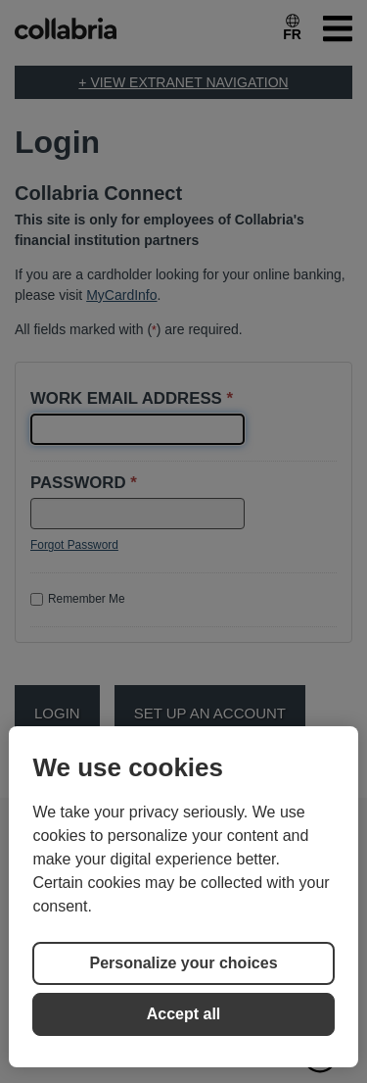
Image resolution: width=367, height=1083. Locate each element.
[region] (183, 896)
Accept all (184, 1014)
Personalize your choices (183, 963)
